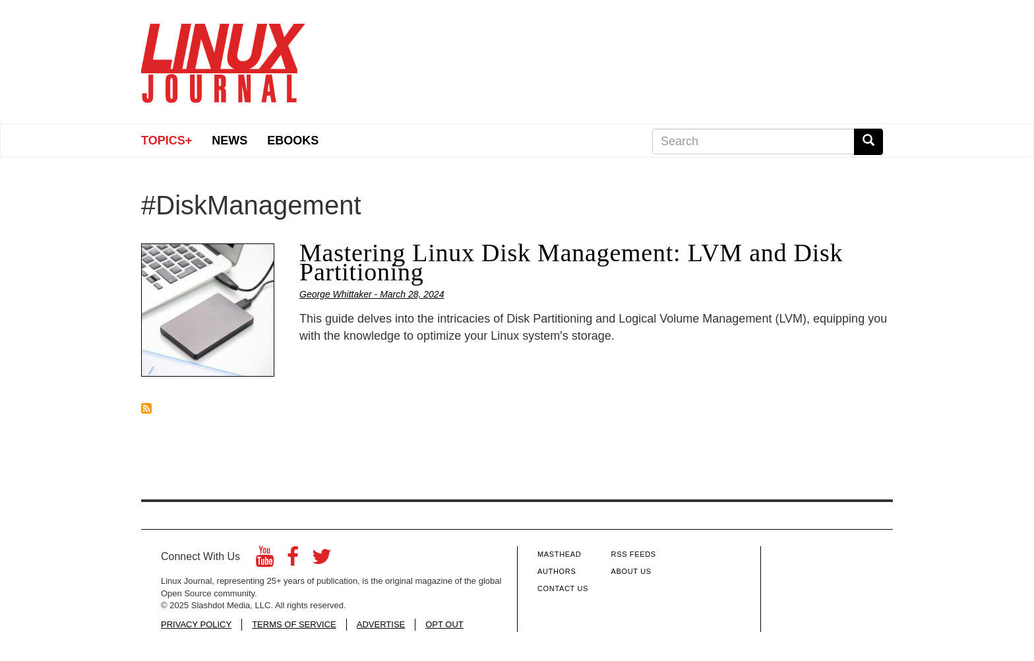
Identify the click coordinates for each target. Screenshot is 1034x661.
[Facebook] (293, 560)
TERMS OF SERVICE (294, 624)
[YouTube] (265, 560)
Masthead (559, 554)
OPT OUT (444, 624)
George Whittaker (335, 294)
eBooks (293, 140)
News (229, 140)
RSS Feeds (633, 554)
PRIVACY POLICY (196, 624)
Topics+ (166, 140)
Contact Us (562, 588)
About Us (631, 571)
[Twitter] (322, 560)
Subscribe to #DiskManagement (146, 408)
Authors (556, 571)
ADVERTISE (381, 624)
